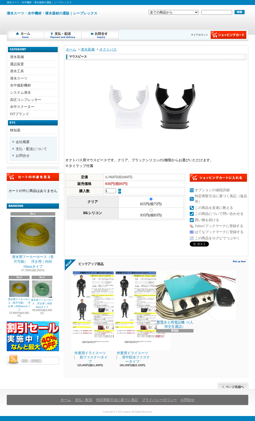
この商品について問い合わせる (219, 214)
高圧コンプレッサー (25, 100)
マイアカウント (199, 34)
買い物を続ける (207, 220)
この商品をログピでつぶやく (217, 238)
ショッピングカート (228, 35)
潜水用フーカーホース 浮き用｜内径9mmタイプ (42, 294)
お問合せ (100, 35)
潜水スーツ (18, 78)
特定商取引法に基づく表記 (117, 400)
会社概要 (23, 142)
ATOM (36, 361)
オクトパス (108, 49)
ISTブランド (19, 114)
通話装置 (17, 64)
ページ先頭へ (233, 386)
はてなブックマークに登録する (219, 232)
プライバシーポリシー (159, 400)
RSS (24, 361)
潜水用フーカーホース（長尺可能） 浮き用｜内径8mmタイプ (19, 295)
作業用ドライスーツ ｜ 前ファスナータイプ (90, 317)
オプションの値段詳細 (212, 190)
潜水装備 (17, 57)
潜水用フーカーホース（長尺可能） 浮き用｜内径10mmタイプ (32, 242)
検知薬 (15, 130)
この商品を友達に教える (214, 208)
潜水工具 (17, 71)
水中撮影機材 (20, 85)
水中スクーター (22, 107)
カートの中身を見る (33, 177)
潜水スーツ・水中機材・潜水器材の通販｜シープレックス (52, 13)
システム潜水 (20, 92)
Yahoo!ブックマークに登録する (219, 226)
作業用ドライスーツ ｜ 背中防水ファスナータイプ (133, 317)
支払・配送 (83, 400)
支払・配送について (63, 35)
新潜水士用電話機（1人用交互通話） (174, 300)
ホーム (25, 35)
